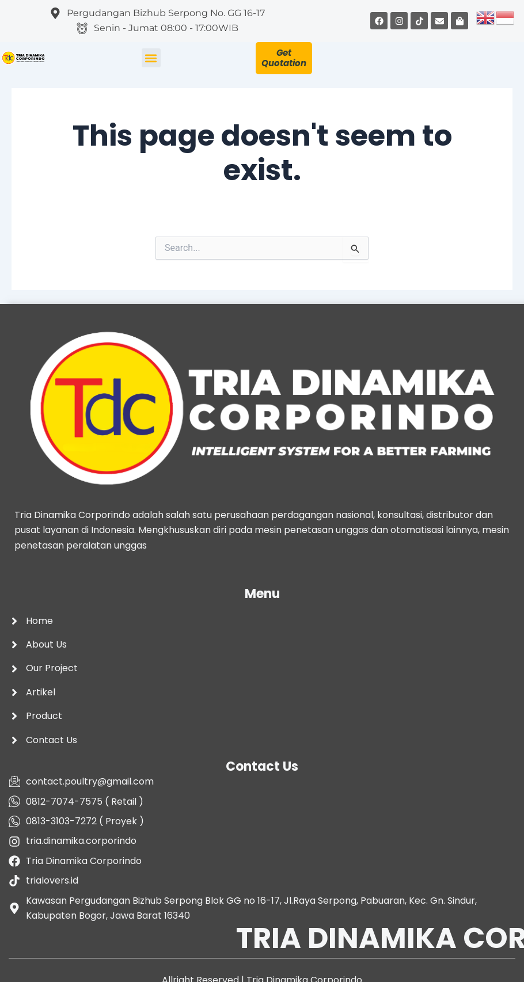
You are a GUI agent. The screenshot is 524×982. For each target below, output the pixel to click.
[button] (151, 57)
